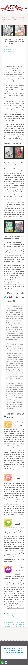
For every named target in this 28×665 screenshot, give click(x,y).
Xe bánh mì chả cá (10, 51)
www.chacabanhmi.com (17, 655)
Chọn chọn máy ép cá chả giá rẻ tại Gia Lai (9, 624)
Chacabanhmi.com (11, 49)
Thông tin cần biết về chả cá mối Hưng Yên (20, 624)
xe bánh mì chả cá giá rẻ (13, 614)
